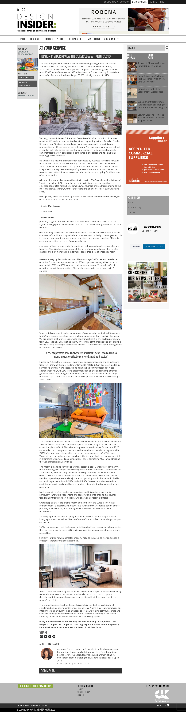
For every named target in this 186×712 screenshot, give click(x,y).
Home (20, 705)
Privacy (35, 705)
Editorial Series (75, 39)
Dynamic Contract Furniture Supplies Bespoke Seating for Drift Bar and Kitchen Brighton (152, 104)
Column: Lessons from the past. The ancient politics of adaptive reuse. (151, 117)
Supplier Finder (157, 2)
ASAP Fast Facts (93, 627)
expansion (75, 69)
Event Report (93, 39)
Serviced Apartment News (73, 196)
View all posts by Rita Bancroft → (73, 663)
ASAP (91, 138)
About (130, 202)
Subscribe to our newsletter (35, 686)
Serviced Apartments (24, 84)
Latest (23, 39)
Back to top (161, 705)
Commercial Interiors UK (116, 2)
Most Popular (131, 56)
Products (35, 39)
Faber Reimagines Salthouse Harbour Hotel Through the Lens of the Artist (151, 79)
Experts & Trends (26, 95)
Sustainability (111, 39)
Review (29, 77)
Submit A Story (134, 207)
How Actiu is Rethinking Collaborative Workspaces (150, 90)
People (60, 39)
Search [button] (167, 47)
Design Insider (139, 2)
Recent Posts (151, 56)
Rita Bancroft (27, 54)
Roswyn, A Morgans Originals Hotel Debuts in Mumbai (152, 64)
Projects (48, 39)
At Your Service (52, 48)
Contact (131, 212)
